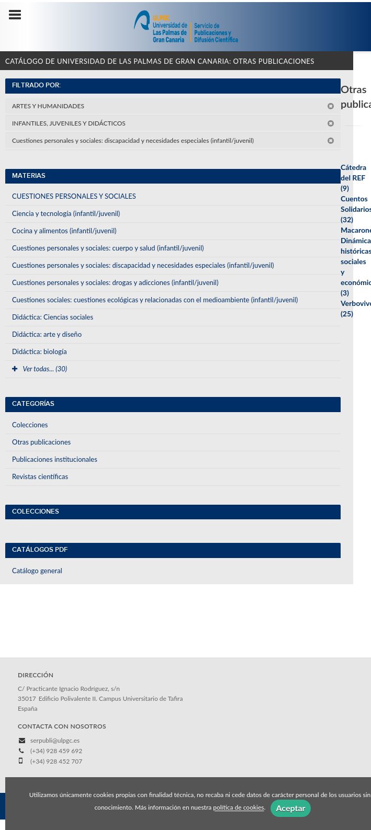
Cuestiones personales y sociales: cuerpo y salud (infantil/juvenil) (108, 248)
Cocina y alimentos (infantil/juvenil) (64, 230)
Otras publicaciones (41, 442)
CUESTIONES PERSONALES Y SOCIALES (74, 196)
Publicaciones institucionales (54, 459)
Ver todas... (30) (39, 369)
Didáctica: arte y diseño (47, 334)
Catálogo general (37, 570)
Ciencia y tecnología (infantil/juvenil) (66, 213)
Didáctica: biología (39, 351)
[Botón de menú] (19, 15)
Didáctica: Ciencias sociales (52, 317)
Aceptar (290, 808)
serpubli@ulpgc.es (55, 740)
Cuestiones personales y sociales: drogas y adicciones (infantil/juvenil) (115, 282)
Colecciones (30, 424)
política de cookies (238, 808)
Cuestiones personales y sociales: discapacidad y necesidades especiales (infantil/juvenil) (173, 140)
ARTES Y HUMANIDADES (173, 106)
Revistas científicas (40, 476)
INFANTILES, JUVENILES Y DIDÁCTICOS (173, 123)
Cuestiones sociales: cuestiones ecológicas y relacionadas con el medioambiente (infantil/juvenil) (155, 299)
